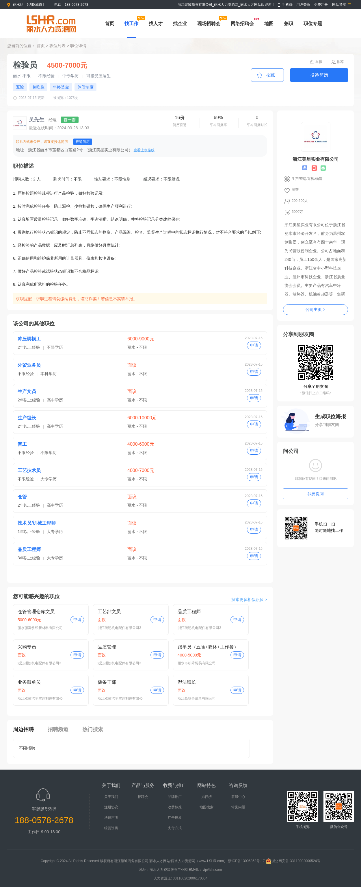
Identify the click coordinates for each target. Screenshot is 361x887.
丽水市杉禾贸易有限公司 (197, 663)
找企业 (180, 23)
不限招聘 (27, 748)
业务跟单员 (29, 682)
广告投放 (175, 818)
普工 (22, 444)
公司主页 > (315, 309)
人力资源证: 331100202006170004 (181, 878)
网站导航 (339, 5)
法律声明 (111, 818)
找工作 (131, 23)
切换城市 (35, 5)
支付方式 (175, 828)
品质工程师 (29, 549)
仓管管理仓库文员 (36, 611)
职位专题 (313, 23)
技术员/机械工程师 (37, 523)
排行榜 (206, 797)
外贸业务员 (29, 365)
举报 (318, 62)
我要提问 (316, 493)
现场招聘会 (208, 23)
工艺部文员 (109, 611)
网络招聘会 (242, 23)
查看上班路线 (144, 150)
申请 (254, 345)
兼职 (288, 23)
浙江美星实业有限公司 (316, 159)
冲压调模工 (29, 338)
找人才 (156, 23)
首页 (109, 23)
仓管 (22, 496)
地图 (268, 23)
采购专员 (27, 646)
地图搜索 (206, 807)
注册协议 (111, 807)
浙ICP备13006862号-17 (246, 861)
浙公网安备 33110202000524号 (293, 861)
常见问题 (238, 807)
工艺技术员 (29, 470)
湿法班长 (187, 682)
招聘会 (143, 797)
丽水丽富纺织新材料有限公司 (40, 628)
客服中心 (238, 797)
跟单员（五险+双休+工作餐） (208, 646)
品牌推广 (175, 797)
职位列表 (57, 45)
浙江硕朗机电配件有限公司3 (119, 628)
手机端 (287, 5)
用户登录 (303, 5)
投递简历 (319, 75)
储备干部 (107, 682)
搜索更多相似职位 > (249, 599)
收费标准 (175, 807)
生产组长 (27, 417)
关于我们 (111, 797)
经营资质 (111, 828)
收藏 (270, 75)
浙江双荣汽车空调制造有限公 (40, 698)
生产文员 (27, 391)
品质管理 (107, 646)
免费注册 (321, 5)
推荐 (340, 62)
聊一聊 (70, 119)
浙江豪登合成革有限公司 (197, 698)
